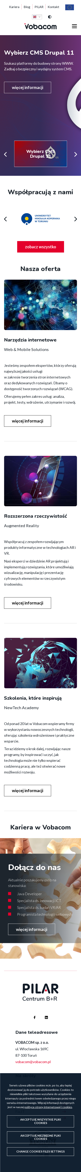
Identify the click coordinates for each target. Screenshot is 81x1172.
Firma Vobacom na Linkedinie (42, 1013)
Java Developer (29, 894)
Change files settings (40, 1151)
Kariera (14, 7)
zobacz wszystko (44, 248)
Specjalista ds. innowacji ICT (39, 900)
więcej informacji (27, 87)
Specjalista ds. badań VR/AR (39, 907)
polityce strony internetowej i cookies (48, 1107)
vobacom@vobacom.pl (33, 1062)
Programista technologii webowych (44, 914)
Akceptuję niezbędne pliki (40, 1137)
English (34, 16)
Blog (27, 7)
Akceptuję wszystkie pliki (40, 1121)
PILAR (39, 7)
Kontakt (53, 7)
